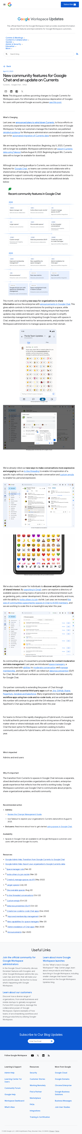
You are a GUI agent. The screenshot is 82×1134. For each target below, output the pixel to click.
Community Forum (12, 1088)
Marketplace (35, 1098)
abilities (26, 667)
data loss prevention (59, 671)
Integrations (35, 1111)
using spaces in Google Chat (59, 827)
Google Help (10, 1094)
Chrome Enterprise (63, 1085)
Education (11, 46)
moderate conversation (44, 667)
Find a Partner (36, 1092)
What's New (10, 1107)
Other (25, 85)
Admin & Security (14, 44)
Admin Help (9, 1073)
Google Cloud (61, 1073)
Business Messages (63, 1101)
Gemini (10, 42)
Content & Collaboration (17, 40)
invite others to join (29, 599)
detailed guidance (11, 132)
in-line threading (31, 471)
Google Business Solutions (62, 1093)
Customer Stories (37, 1079)
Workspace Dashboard (14, 1101)
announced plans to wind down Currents (35, 122)
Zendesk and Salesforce (25, 694)
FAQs (32, 1104)
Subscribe (70, 4)
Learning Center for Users (13, 1080)
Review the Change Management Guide (25, 814)
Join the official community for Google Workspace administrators (19, 961)
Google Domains (62, 1079)
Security (33, 1073)
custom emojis (67, 474)
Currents (6, 85)
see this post (55, 102)
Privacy (51, 1131)
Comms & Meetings (15, 38)
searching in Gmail (32, 589)
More (9, 49)
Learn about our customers (17, 992)
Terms (57, 1131)
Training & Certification (40, 1117)
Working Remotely (38, 1085)
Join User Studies (62, 1107)
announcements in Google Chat (55, 304)
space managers (57, 664)
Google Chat (16, 85)
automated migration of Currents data (31, 135)
